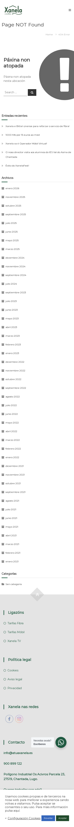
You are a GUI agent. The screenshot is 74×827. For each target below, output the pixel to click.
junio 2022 (12, 413)
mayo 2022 (12, 422)
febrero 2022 (13, 448)
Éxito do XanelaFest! (17, 165)
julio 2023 (11, 301)
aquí (16, 810)
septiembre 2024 (16, 275)
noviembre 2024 (15, 266)
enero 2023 (12, 353)
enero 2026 (12, 188)
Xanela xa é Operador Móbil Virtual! (26, 143)
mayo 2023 (12, 318)
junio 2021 (11, 518)
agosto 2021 (12, 500)
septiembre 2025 (16, 214)
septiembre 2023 (16, 292)
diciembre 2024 (15, 257)
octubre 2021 (13, 483)
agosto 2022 (13, 396)
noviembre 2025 (15, 196)
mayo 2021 (12, 526)
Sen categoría (14, 584)
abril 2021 (11, 535)
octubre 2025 (13, 205)
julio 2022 (11, 405)
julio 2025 (11, 222)
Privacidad (14, 688)
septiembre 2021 (15, 492)
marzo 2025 (13, 249)
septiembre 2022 (16, 387)
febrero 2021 (13, 552)
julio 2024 (11, 283)
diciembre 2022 (15, 361)
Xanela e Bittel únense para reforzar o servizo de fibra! (37, 126)
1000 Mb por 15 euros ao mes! (23, 134)
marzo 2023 (13, 335)
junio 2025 (12, 231)
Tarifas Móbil (15, 632)
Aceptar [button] (62, 818)
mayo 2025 (12, 240)
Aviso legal (14, 679)
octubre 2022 (13, 379)
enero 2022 (12, 457)
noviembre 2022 (15, 370)
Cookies (12, 670)
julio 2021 (11, 509)
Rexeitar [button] (48, 818)
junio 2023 (12, 309)
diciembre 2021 (15, 465)
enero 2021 (12, 561)
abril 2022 (11, 431)
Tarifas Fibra (15, 623)
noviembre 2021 (15, 474)
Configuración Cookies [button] (24, 818)
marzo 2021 (12, 544)
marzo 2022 (13, 439)
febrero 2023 (13, 344)
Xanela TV (14, 641)
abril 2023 (11, 327)
